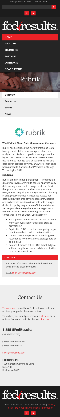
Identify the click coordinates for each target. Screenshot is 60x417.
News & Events (13, 69)
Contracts (11, 62)
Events (8, 107)
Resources (10, 101)
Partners (10, 56)
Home (8, 37)
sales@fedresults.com (20, 1)
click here (44, 315)
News (8, 113)
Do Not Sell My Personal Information (34, 407)
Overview (10, 94)
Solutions (11, 49)
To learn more (9, 308)
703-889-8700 (41, 1)
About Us (10, 43)
